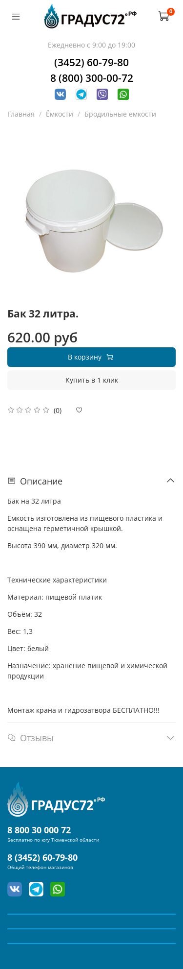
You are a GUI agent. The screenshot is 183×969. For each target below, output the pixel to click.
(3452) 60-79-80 (91, 62)
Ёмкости (59, 114)
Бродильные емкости (120, 114)
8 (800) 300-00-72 (91, 78)
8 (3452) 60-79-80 (42, 857)
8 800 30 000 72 (39, 830)
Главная (21, 114)
